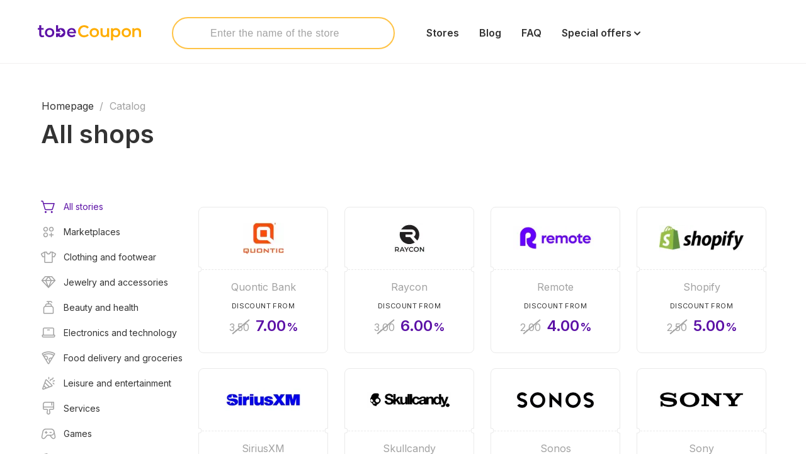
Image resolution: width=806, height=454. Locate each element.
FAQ (531, 32)
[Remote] (555, 280)
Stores (442, 32)
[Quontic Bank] (263, 280)
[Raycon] (409, 280)
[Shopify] (701, 280)
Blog (490, 32)
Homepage (68, 106)
